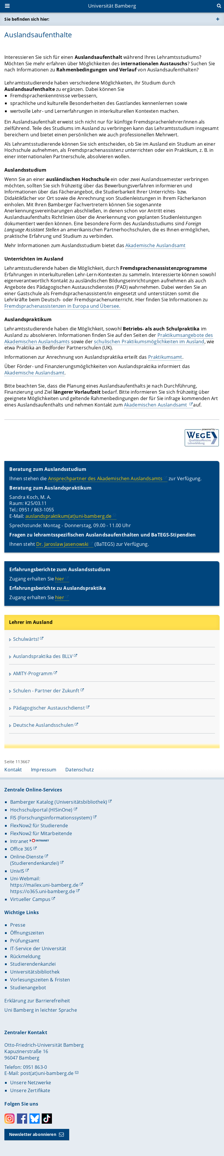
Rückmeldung (25, 956)
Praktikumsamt (165, 357)
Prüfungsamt (25, 940)
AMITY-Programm (32, 673)
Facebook (22, 1118)
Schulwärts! (26, 639)
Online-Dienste (26, 857)
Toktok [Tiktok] (47, 1118)
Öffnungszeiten (27, 933)
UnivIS (17, 871)
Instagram (9, 1118)
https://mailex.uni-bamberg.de (44, 885)
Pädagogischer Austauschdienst (49, 708)
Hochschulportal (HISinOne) (41, 810)
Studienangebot (28, 987)
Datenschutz (79, 769)
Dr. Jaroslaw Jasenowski (62, 544)
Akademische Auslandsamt (155, 245)
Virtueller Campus (30, 899)
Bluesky (34, 1118)
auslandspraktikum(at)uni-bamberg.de (68, 516)
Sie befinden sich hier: (26, 19)
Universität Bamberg (112, 5)
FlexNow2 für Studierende (39, 825)
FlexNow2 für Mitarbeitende (41, 833)
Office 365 (21, 849)
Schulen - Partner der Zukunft (46, 690)
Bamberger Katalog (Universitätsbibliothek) (58, 802)
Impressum (43, 769)
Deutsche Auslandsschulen (43, 725)
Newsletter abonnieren (32, 1134)
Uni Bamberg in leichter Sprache (40, 1010)
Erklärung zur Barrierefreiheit (37, 1000)
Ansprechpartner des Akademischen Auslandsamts (105, 478)
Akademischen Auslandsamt (156, 405)
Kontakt (13, 769)
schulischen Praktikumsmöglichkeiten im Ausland (149, 341)
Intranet (19, 841)
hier (59, 579)
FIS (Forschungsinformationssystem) (51, 817)
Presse (17, 925)
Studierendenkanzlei (33, 964)
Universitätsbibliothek (35, 972)
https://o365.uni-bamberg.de (42, 891)
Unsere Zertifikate (30, 1090)
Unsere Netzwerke (30, 1082)
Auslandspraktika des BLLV (43, 656)
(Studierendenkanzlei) (34, 863)
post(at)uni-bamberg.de (47, 1073)
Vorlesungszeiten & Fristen (40, 979)
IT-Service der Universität (38, 948)
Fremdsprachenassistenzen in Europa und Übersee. (62, 306)
